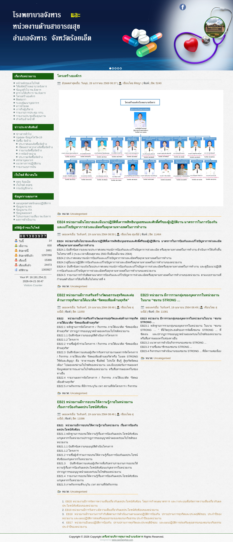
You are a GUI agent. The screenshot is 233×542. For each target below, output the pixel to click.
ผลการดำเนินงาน (26, 219)
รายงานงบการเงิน (26, 166)
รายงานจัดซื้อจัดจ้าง (30, 150)
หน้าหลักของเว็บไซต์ (27, 83)
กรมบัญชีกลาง (24, 188)
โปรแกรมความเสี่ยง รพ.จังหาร (33, 216)
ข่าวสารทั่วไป (23, 134)
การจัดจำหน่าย (27, 153)
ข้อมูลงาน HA (24, 206)
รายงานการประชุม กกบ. (30, 112)
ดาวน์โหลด (22, 106)
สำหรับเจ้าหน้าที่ (25, 119)
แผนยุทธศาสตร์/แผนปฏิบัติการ (33, 203)
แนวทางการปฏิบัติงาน (28, 163)
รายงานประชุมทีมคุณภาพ (31, 116)
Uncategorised (78, 213)
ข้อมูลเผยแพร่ (24, 213)
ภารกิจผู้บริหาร (24, 109)
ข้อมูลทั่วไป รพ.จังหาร (28, 89)
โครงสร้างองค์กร (25, 96)
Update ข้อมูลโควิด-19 (29, 137)
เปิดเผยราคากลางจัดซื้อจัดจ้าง (36, 147)
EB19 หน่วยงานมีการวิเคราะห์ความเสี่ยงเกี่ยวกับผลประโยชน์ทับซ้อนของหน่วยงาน (111, 509)
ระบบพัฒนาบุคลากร (27, 102)
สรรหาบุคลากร (24, 160)
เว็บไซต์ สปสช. (24, 185)
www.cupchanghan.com (122, 540)
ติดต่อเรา (21, 99)
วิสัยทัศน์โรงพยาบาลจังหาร (31, 86)
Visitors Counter (33, 285)
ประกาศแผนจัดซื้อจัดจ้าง (33, 144)
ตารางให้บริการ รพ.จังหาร (31, 93)
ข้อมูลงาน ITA (24, 209)
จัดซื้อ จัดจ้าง (23, 140)
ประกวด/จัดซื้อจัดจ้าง (31, 157)
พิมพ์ (146, 83)
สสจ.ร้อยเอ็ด (23, 181)
